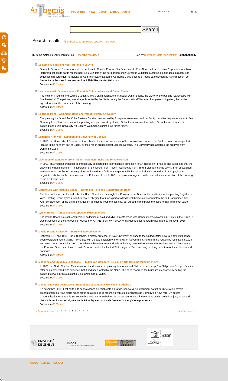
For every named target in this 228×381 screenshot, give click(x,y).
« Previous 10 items (45, 311)
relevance (149, 55)
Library (114, 11)
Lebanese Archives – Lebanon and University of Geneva (72, 136)
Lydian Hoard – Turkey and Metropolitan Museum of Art (71, 212)
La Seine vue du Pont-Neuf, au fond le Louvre (65, 64)
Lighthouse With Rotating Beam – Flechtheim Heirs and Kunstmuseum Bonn (84, 189)
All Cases (57, 84)
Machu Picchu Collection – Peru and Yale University (69, 231)
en (192, 11)
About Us (58, 362)
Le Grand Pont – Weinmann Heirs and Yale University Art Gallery (77, 114)
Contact (45, 362)
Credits (34, 362)
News (92, 11)
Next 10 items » (185, 311)
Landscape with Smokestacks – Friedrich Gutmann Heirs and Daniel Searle (83, 91)
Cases (103, 11)
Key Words (78, 11)
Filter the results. (86, 55)
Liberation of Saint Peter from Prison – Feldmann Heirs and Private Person (83, 159)
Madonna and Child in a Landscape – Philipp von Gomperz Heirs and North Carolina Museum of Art (98, 262)
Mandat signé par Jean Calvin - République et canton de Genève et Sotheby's (84, 284)
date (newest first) (167, 55)
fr (196, 11)
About (126, 11)
